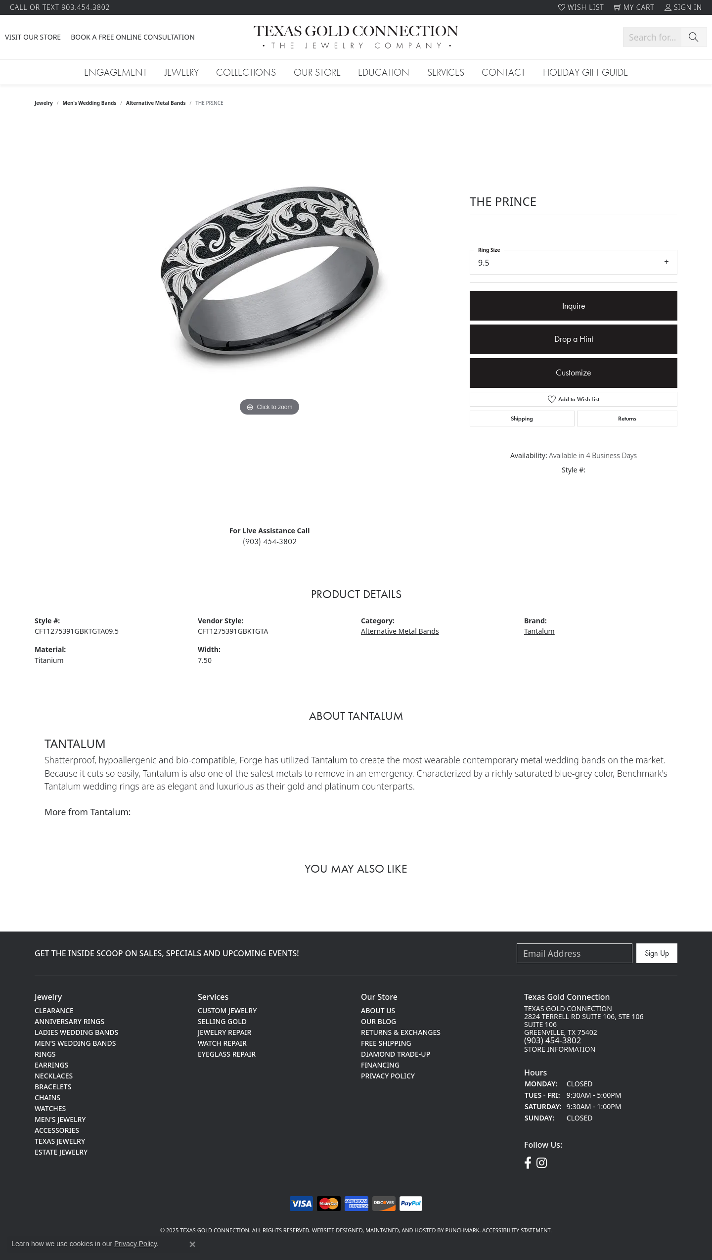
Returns (627, 418)
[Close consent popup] (192, 1244)
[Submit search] (694, 37)
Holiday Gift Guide (585, 72)
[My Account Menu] (683, 7)
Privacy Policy (135, 1244)
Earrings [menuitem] (51, 1064)
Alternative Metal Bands (156, 102)
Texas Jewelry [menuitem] (60, 1140)
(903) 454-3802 (270, 541)
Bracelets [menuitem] (53, 1086)
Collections (246, 72)
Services (445, 72)
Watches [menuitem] (50, 1108)
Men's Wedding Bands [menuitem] (75, 1042)
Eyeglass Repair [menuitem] (227, 1053)
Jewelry (182, 72)
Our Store (317, 72)
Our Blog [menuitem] (378, 1021)
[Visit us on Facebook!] (528, 1163)
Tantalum (539, 631)
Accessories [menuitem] (57, 1129)
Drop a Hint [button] (573, 339)
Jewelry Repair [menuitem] (224, 1031)
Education (383, 72)
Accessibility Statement (516, 1230)
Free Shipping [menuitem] (386, 1042)
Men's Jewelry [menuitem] (60, 1118)
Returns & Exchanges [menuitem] (401, 1031)
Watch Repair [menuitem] (222, 1042)
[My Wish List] (581, 7)
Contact (503, 72)
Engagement (115, 72)
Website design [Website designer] (334, 1230)
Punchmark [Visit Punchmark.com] (462, 1230)
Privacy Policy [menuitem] (388, 1075)
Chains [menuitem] (47, 1097)
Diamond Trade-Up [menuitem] (395, 1053)
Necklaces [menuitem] (54, 1075)
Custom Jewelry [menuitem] (227, 1010)
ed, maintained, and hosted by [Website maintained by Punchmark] (400, 1230)
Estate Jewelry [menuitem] (61, 1151)
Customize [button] (573, 372)
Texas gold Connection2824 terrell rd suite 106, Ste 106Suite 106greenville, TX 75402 (584, 1028)
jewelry (44, 102)
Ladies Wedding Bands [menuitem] (76, 1031)
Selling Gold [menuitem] (222, 1021)
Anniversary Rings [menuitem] (69, 1021)
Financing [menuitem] (380, 1064)
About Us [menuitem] (378, 1010)
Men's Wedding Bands (90, 102)
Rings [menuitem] (45, 1053)
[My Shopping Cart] (634, 7)
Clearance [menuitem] (54, 1010)
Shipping (522, 418)
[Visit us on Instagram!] (541, 1163)
